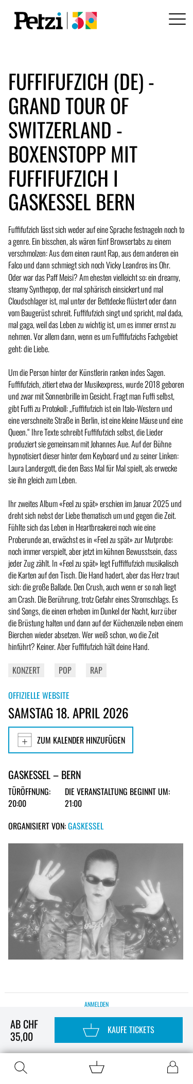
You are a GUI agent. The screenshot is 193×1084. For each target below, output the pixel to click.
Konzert (26, 670)
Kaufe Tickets (118, 1030)
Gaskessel (85, 826)
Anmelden (96, 1004)
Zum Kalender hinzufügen (70, 740)
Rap (96, 670)
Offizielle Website (38, 695)
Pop (65, 670)
